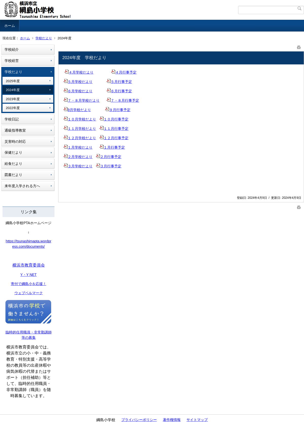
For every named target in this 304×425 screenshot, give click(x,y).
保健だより (13, 152)
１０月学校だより (80, 119)
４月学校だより (79, 72)
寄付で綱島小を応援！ (28, 284)
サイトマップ (197, 420)
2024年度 (13, 90)
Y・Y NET (28, 275)
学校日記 (12, 119)
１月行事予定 (112, 147)
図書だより (13, 175)
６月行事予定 (119, 91)
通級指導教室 (15, 130)
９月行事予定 (117, 110)
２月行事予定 (108, 157)
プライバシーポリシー (139, 420)
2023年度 (13, 99)
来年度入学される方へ (22, 186)
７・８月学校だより (82, 100)
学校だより (43, 38)
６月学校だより (78, 91)
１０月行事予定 (114, 119)
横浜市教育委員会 (28, 265)
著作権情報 (172, 420)
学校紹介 (12, 49)
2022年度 (13, 108)
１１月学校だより (80, 129)
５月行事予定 (119, 82)
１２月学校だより (80, 138)
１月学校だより (78, 147)
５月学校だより (78, 82)
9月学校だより (77, 110)
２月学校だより (78, 157)
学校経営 (12, 61)
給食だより (13, 164)
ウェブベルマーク (28, 293)
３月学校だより (78, 166)
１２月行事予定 (114, 138)
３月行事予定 (108, 166)
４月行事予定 (124, 72)
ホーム (9, 26)
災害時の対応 (15, 141)
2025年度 (13, 81)
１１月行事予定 (114, 129)
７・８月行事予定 (123, 100)
